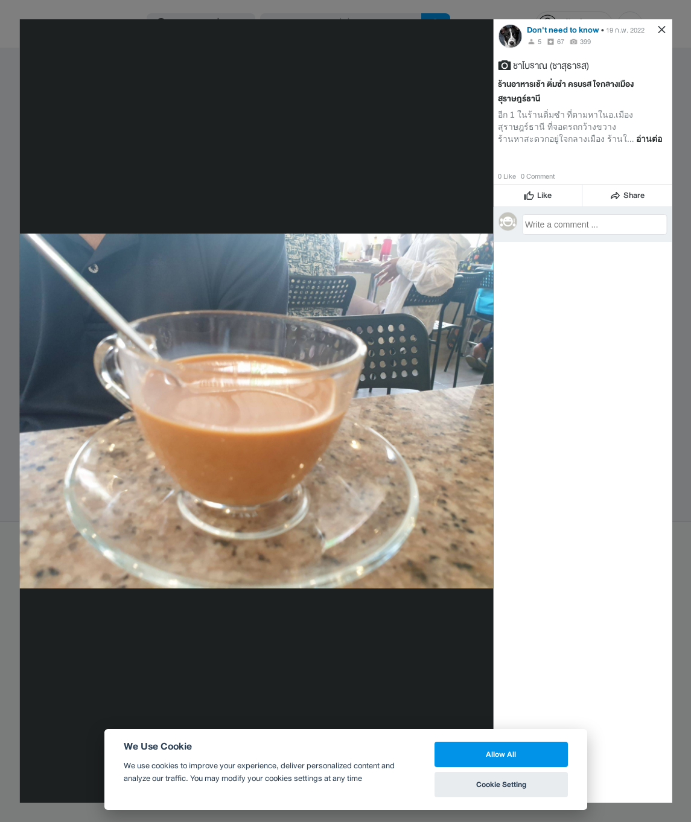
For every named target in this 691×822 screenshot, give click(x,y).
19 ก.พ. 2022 (625, 30)
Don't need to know (563, 30)
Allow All (501, 754)
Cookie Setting (501, 784)
